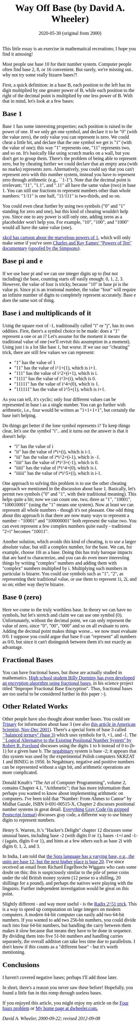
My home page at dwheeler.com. (67, 1008)
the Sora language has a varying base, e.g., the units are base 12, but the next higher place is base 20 (68, 859)
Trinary (9, 724)
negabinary (63, 751)
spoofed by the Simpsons (54, 248)
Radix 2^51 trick (110, 903)
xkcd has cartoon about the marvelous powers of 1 (50, 237)
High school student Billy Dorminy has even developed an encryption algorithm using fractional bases (68, 680)
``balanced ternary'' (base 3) (28, 734)
